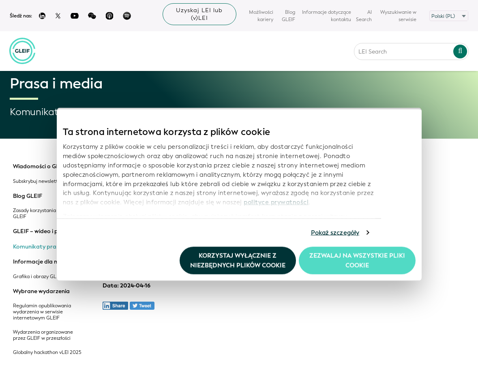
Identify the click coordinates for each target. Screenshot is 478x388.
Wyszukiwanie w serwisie (398, 16)
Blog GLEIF (288, 16)
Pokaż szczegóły (335, 233)
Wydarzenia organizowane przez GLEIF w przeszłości (43, 335)
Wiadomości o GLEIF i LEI (46, 166)
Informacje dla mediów (44, 262)
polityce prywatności (276, 202)
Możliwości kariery (261, 16)
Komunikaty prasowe (41, 247)
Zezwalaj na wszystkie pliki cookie (357, 260)
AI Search (364, 16)
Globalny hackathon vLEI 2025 (47, 352)
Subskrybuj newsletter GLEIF (45, 181)
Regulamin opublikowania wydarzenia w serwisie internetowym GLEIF (42, 312)
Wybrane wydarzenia (41, 291)
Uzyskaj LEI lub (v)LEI (199, 14)
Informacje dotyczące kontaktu (326, 16)
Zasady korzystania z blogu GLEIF (43, 214)
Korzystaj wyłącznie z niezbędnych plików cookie (237, 260)
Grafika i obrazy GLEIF (38, 277)
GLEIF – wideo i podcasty (46, 231)
